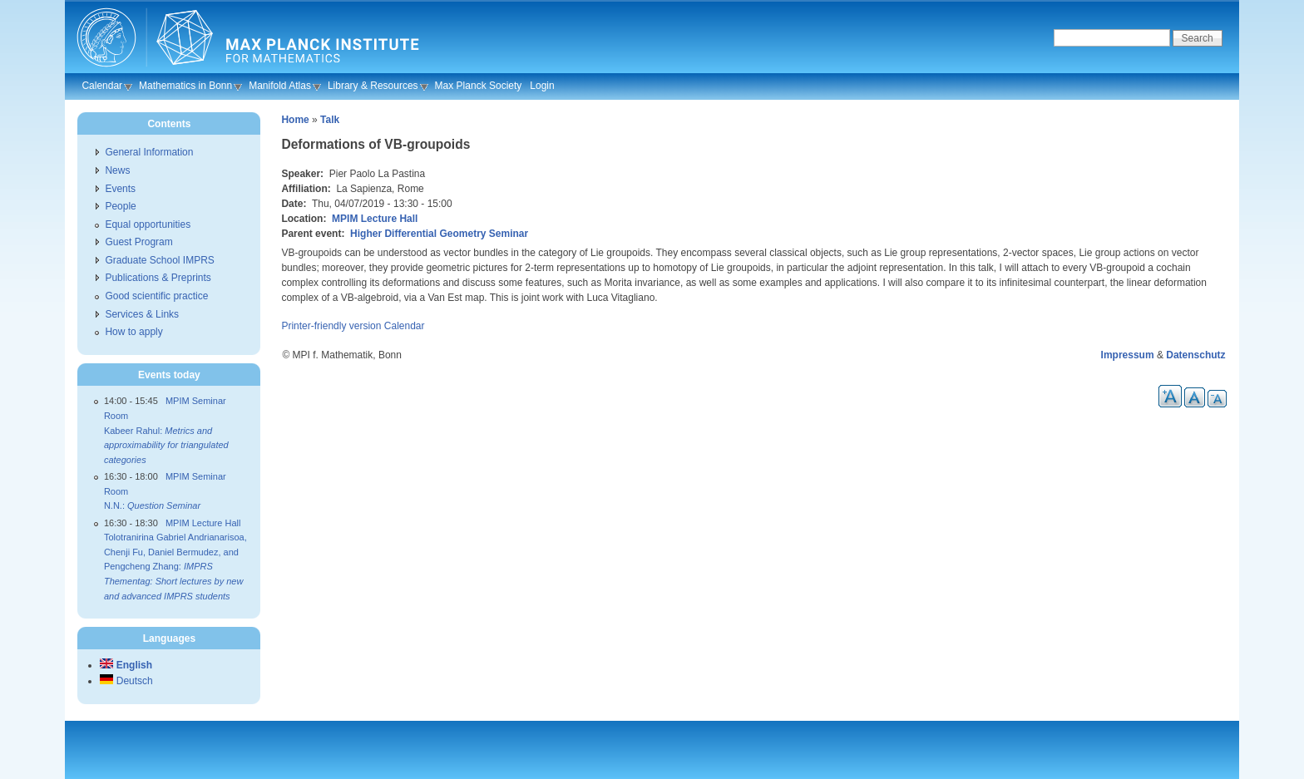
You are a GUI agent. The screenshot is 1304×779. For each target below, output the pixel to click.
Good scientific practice (156, 296)
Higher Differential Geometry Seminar (439, 233)
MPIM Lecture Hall (374, 218)
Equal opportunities (147, 224)
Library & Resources (373, 85)
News (117, 170)
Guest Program (138, 242)
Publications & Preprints (157, 277)
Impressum (1127, 355)
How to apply (133, 332)
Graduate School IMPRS (159, 260)
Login (542, 85)
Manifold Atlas (280, 85)
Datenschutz (1195, 355)
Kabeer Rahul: (166, 445)
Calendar (102, 85)
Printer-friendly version (331, 326)
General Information (149, 152)
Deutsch (126, 681)
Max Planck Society (478, 85)
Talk (329, 120)
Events (120, 189)
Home (295, 120)
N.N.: (152, 505)
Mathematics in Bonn (185, 85)
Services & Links (142, 314)
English (126, 665)
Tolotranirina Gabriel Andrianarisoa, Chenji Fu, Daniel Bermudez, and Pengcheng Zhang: (175, 566)
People (120, 206)
